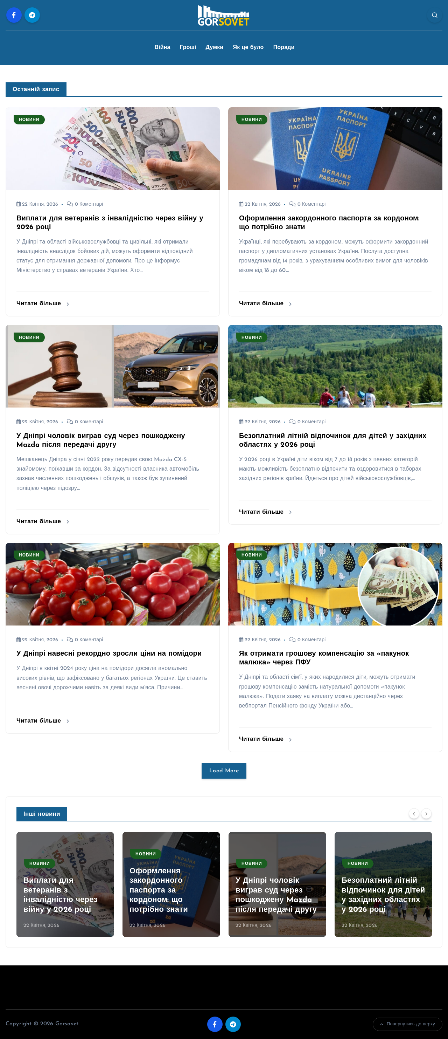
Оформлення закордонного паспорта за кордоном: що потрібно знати (159, 890)
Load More (224, 771)
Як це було (248, 47)
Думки (215, 47)
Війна (162, 47)
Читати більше (42, 304)
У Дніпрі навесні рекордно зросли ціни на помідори (109, 653)
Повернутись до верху (407, 1024)
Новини (29, 120)
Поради (284, 47)
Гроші (188, 47)
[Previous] (414, 813)
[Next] (426, 813)
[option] (65, 884)
